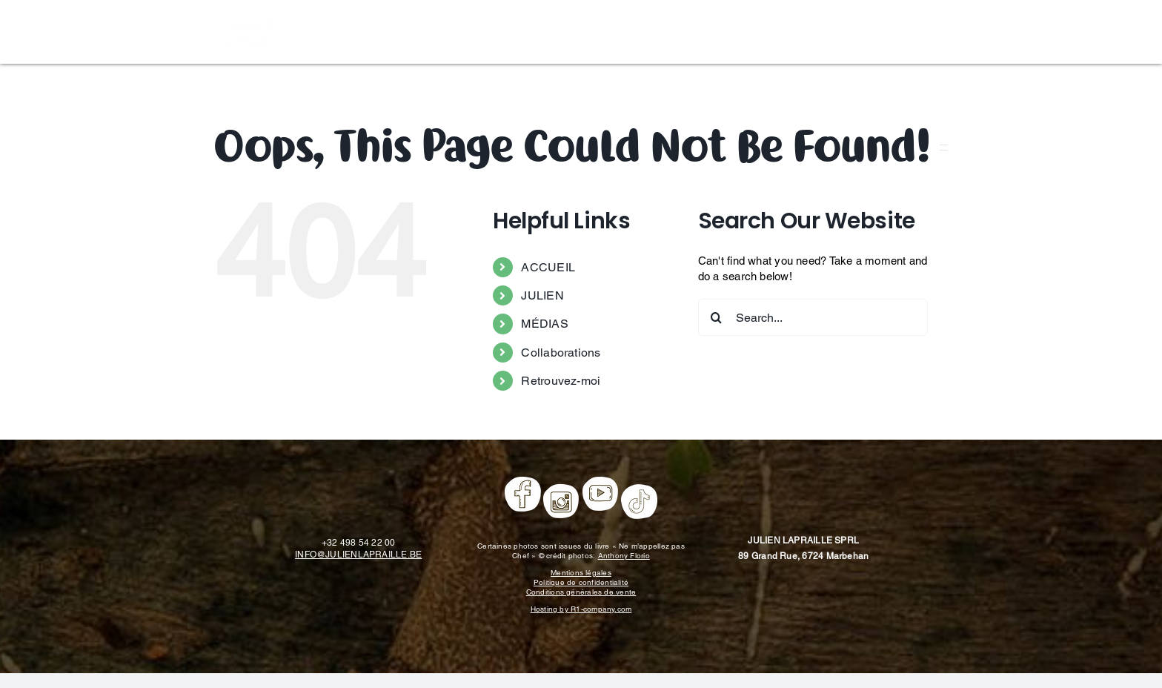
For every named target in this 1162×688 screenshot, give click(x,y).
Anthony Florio (624, 555)
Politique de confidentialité (581, 582)
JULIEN (542, 295)
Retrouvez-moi (560, 381)
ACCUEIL (548, 267)
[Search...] (813, 317)
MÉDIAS (544, 324)
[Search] (716, 317)
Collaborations (560, 352)
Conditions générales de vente (581, 592)
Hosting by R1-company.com (581, 609)
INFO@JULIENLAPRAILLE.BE (358, 554)
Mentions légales (581, 573)
